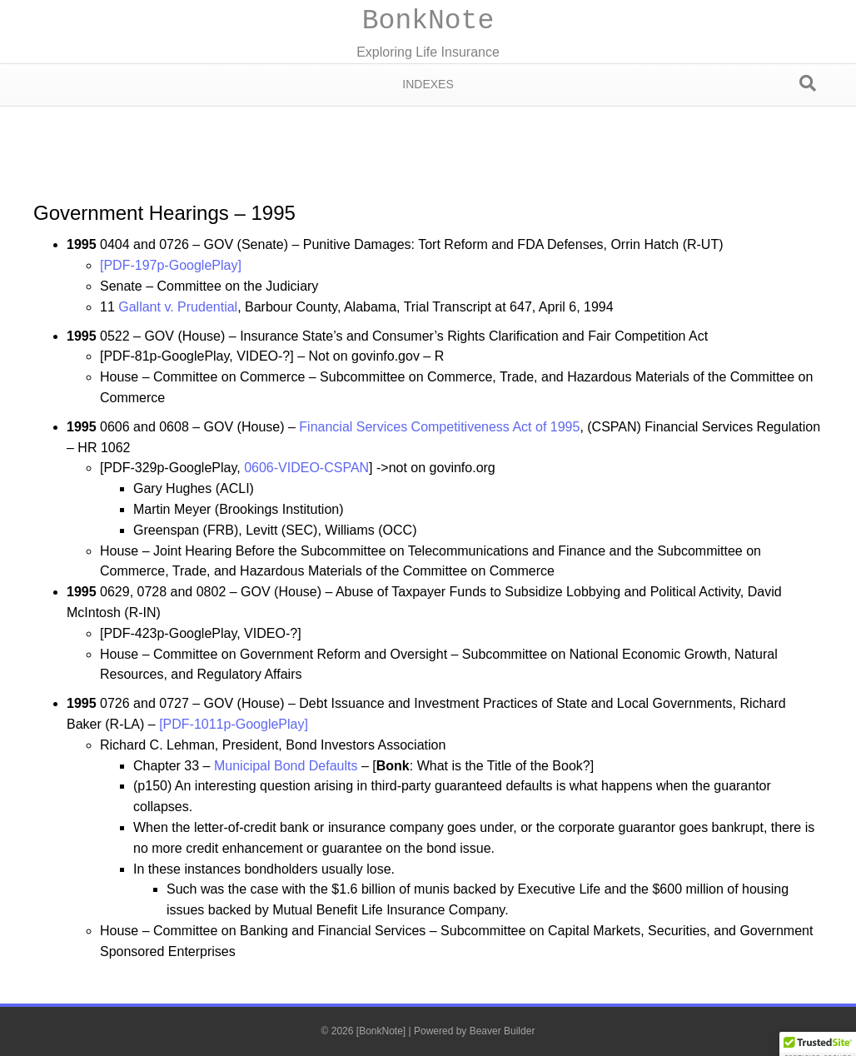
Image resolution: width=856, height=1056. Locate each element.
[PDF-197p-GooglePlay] (170, 265)
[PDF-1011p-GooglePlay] (233, 724)
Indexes (427, 84)
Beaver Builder (502, 1031)
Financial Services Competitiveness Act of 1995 (439, 427)
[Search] (808, 83)
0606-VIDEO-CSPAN (306, 468)
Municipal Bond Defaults (286, 766)
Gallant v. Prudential (177, 307)
